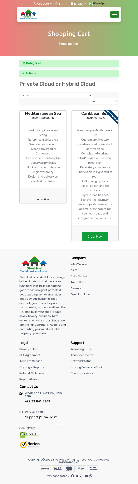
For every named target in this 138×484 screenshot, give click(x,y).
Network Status (81, 361)
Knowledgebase (81, 349)
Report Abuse (28, 379)
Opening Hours (81, 294)
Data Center (79, 276)
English (77, 4)
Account (41, 4)
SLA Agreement (29, 355)
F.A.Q (74, 270)
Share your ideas (82, 373)
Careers (76, 288)
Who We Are (79, 264)
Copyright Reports (31, 367)
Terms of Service (30, 361)
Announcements (82, 355)
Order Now (43, 199)
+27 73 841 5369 (37, 401)
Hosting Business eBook (86, 367)
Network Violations (31, 373)
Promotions (78, 282)
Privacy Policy (28, 349)
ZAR (60, 4)
